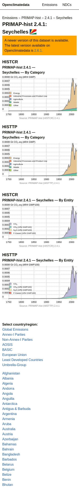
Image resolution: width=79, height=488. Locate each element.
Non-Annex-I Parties (17, 339)
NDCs (67, 5)
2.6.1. (38, 50)
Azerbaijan (10, 439)
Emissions (50, 5)
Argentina (9, 414)
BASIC (7, 350)
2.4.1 (48, 18)
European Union (14, 355)
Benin (6, 479)
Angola (7, 393)
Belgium (8, 469)
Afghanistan (11, 373)
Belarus (8, 464)
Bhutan (7, 485)
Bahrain (8, 449)
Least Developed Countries (22, 360)
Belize (7, 474)
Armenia (8, 419)
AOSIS (7, 344)
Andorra (8, 388)
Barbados (9, 459)
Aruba (6, 424)
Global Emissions (15, 329)
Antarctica (9, 404)
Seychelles (64, 18)
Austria (7, 434)
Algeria (7, 383)
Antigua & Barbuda (16, 409)
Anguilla (8, 398)
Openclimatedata (15, 5)
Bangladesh (11, 454)
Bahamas (9, 444)
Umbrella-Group (14, 365)
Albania (7, 378)
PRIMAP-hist (31, 18)
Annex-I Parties (13, 334)
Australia (8, 429)
